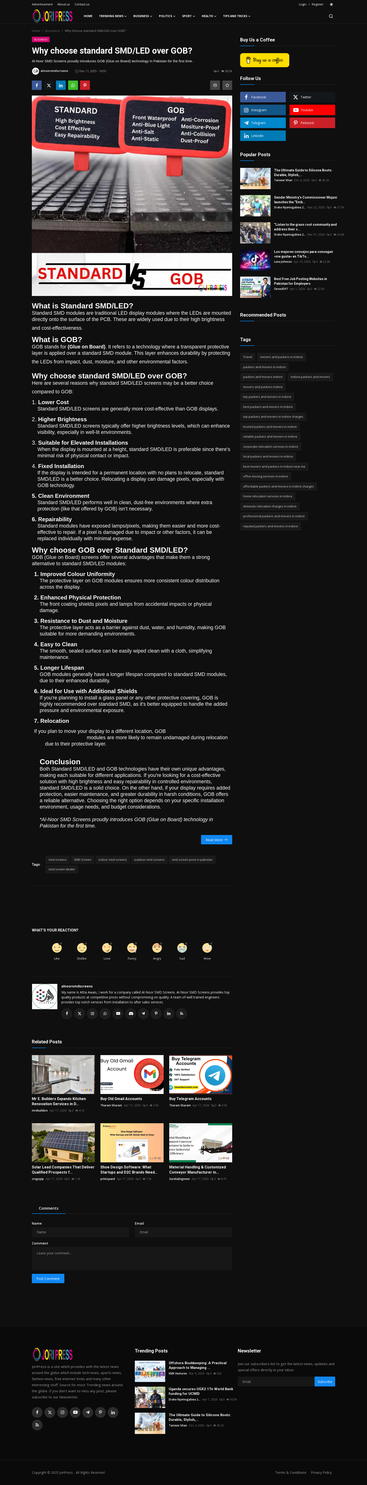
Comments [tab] (49, 1208)
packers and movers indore (263, 377)
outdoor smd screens (149, 859)
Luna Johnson (283, 262)
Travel (247, 357)
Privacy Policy (321, 1472)
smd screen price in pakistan (192, 859)
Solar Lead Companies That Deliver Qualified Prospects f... (63, 1170)
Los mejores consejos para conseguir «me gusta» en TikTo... (303, 254)
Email (139, 1223)
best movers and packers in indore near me (274, 466)
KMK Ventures (178, 1374)
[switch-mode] (331, 4)
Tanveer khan (283, 180)
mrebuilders (40, 1111)
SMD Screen (82, 859)
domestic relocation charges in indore (270, 506)
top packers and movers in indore (267, 397)
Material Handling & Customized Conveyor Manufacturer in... (197, 1170)
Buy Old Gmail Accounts (121, 1099)
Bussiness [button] (142, 16)
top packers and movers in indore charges (273, 416)
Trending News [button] (113, 16)
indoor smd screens (113, 859)
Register (317, 4)
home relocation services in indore (267, 496)
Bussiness (52, 31)
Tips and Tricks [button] (237, 16)
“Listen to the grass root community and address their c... (305, 227)
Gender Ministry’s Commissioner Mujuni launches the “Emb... (305, 200)
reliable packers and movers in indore (270, 436)
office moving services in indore (265, 476)
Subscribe (325, 1381)
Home (88, 16)
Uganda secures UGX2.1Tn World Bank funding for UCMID (201, 1391)
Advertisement (42, 4)
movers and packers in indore (281, 357)
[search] (331, 16)
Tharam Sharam (111, 1106)
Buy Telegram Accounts (190, 1099)
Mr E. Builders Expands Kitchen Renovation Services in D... (59, 1101)
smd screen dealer (61, 869)
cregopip (38, 1179)
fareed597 (281, 289)
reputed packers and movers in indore (270, 526)
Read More (217, 840)
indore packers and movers (310, 377)
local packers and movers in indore (268, 456)
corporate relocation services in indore (270, 446)
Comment (40, 1243)
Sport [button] (188, 16)
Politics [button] (167, 16)
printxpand (107, 1179)
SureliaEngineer (179, 1179)
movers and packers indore (263, 387)
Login (302, 4)
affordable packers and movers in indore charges (278, 486)
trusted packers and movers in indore (270, 427)
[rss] (37, 1425)
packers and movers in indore (264, 367)
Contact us (82, 4)
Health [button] (209, 16)
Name (37, 1223)
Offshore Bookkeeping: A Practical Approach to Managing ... (198, 1365)
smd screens (57, 859)
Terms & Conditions (289, 1472)
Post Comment (48, 1278)
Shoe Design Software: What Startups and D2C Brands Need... (129, 1170)
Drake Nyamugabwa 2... (290, 207)
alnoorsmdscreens (77, 986)
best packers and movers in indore (268, 407)
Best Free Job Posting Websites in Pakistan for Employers (300, 281)
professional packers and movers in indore (274, 516)
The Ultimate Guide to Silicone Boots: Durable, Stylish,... (303, 172)
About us (63, 4)
